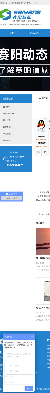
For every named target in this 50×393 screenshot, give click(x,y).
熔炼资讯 (7, 140)
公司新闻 (7, 107)
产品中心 (34, 33)
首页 (11, 33)
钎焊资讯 (7, 127)
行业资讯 (7, 120)
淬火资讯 (7, 134)
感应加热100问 (9, 113)
